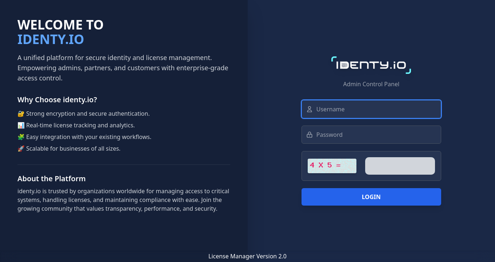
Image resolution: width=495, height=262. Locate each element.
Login (371, 197)
